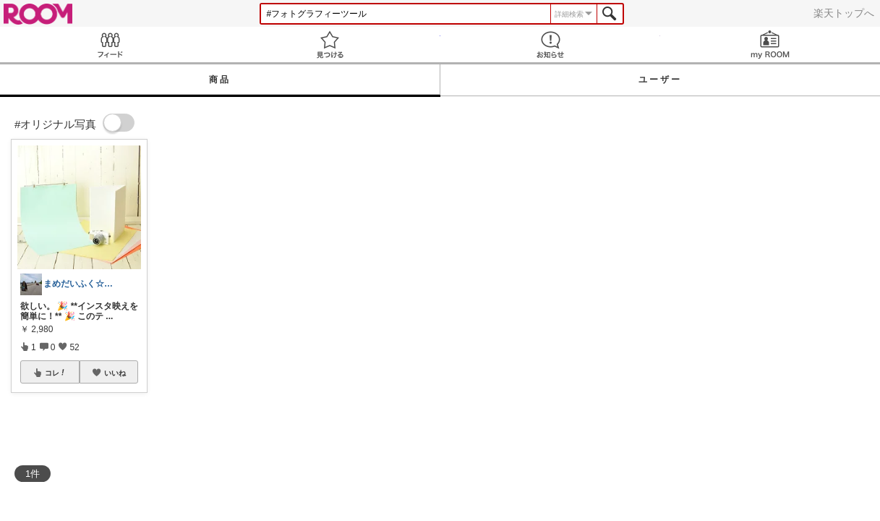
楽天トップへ (843, 13)
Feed (110, 44)
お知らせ (550, 44)
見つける (330, 44)
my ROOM (770, 44)
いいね (115, 372)
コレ (56, 372)
